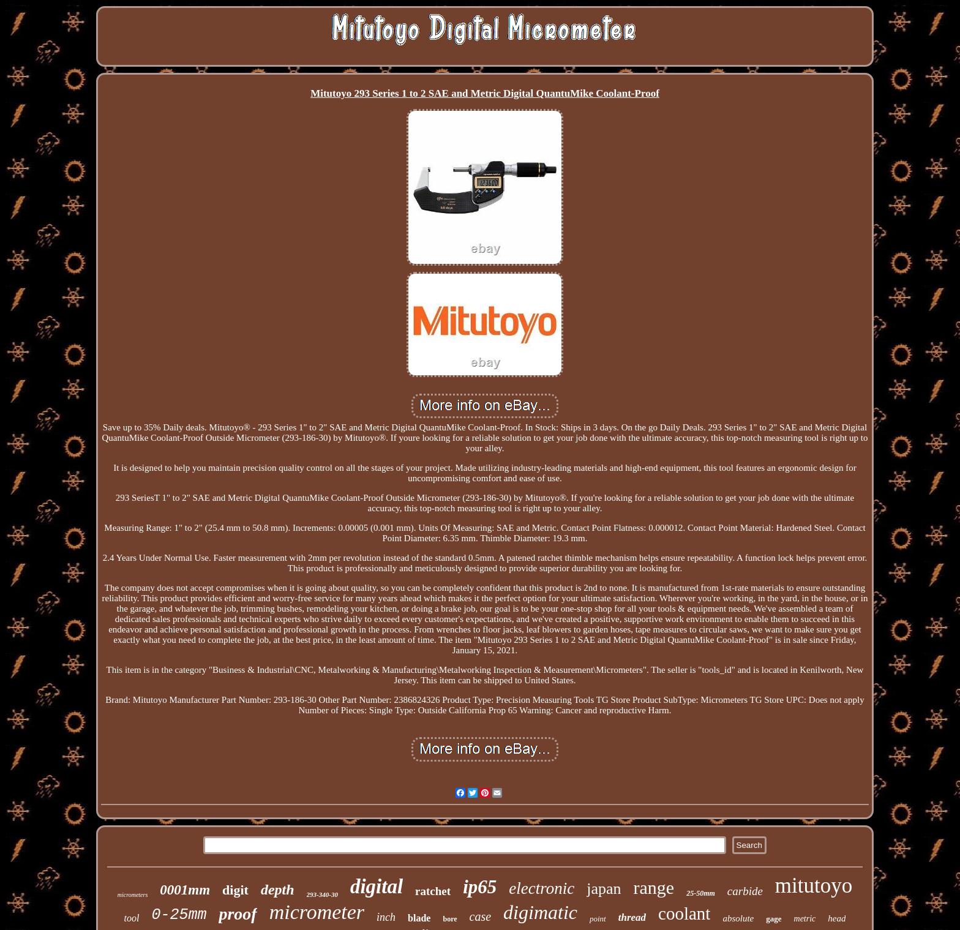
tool (131, 918)
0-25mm (178, 915)
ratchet (433, 891)
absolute (738, 918)
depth (277, 890)
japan (604, 889)
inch (386, 917)
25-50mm (700, 893)
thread (632, 917)
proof (238, 913)
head (837, 918)
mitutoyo (813, 886)
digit (235, 890)
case (481, 916)
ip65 (480, 887)
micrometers (133, 894)
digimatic (540, 912)
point (598, 918)
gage (773, 918)
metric (805, 918)
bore (450, 919)
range (654, 887)
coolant (684, 913)
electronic (541, 888)
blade (419, 918)
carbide (745, 891)
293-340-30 (322, 894)
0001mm (185, 890)
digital (376, 887)
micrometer (316, 912)
